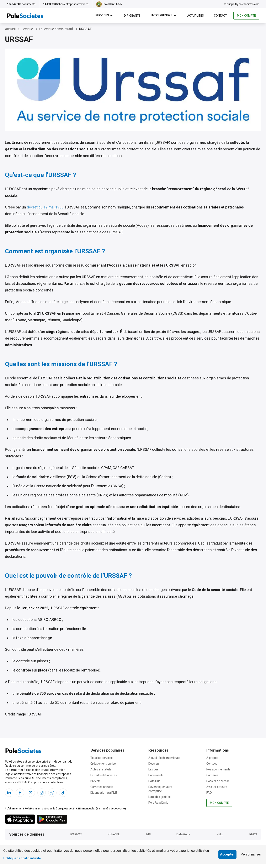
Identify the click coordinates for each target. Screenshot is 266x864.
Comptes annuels (101, 786)
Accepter (227, 854)
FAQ (209, 792)
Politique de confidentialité (22, 858)
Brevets (95, 781)
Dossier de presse (218, 781)
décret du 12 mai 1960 (45, 207)
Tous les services (101, 757)
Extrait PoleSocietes (103, 775)
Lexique (153, 769)
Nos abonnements (218, 769)
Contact (211, 763)
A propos (212, 757)
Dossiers (154, 763)
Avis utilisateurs (216, 786)
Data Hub (154, 781)
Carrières (212, 775)
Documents (156, 775)
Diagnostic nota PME (103, 792)
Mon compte (246, 15)
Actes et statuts (100, 769)
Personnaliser (251, 854)
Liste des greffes (159, 796)
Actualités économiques (164, 757)
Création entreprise (103, 763)
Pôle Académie (158, 802)
